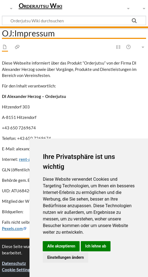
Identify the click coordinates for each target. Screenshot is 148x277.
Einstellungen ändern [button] (65, 257)
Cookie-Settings (17, 269)
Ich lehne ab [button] (95, 246)
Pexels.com (12, 228)
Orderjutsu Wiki (40, 5)
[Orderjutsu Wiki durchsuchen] (74, 20)
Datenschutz (14, 263)
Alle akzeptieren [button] (61, 246)
